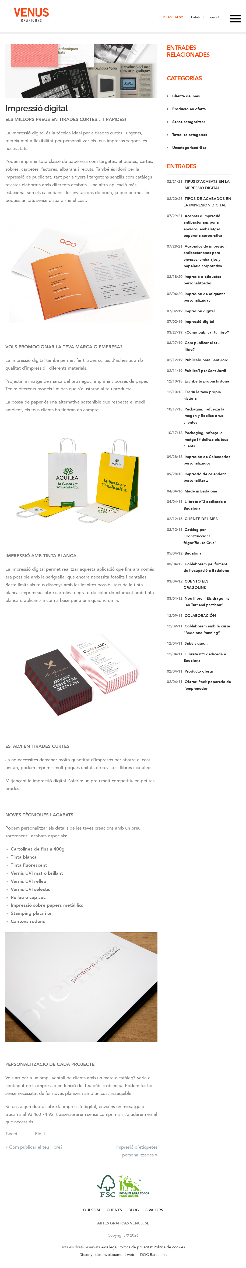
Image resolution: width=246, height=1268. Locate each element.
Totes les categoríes (189, 134)
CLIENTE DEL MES (201, 519)
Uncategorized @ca (189, 147)
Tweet (11, 1133)
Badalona (193, 553)
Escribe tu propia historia (206, 381)
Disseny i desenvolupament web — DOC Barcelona (123, 1254)
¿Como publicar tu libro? (206, 332)
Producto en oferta (189, 109)
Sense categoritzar (188, 121)
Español (213, 17)
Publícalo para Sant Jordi (207, 360)
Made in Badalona (200, 491)
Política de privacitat (135, 1247)
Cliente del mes (186, 96)
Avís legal (109, 1247)
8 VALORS (154, 1210)
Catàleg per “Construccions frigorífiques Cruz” (200, 536)
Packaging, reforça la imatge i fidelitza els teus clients (206, 439)
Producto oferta (198, 671)
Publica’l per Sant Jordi (205, 370)
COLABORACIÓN (200, 615)
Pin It (40, 1133)
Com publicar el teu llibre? (35, 1147)
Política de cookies (169, 1247)
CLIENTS (114, 1210)
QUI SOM (91, 1210)
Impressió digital (36, 108)
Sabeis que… (196, 643)
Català (195, 17)
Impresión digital (199, 311)
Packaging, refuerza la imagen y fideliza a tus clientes (204, 416)
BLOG (133, 1210)
